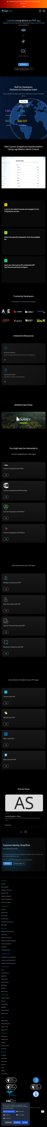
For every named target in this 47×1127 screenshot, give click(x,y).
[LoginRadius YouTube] (42, 1111)
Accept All (17, 1122)
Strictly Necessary (9, 1111)
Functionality (20, 1114)
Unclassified (7, 1118)
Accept (25, 1122)
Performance (20, 1111)
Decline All (8, 1122)
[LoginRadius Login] (40, 10)
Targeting (7, 1114)
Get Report (23, 3)
